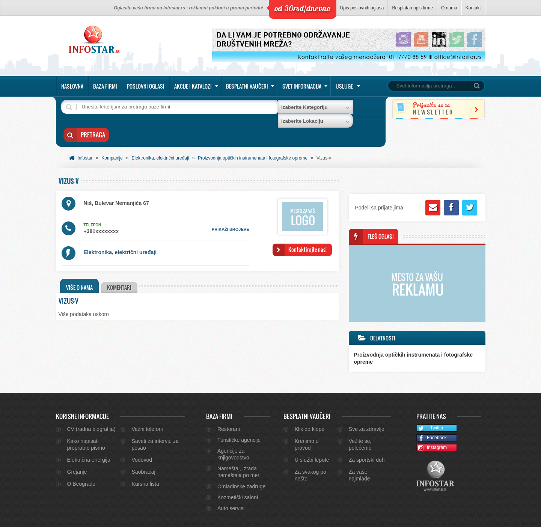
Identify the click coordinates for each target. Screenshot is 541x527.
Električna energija (88, 434)
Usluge (344, 86)
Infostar (85, 132)
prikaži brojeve (230, 204)
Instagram (432, 422)
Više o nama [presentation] (79, 262)
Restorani (228, 404)
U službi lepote (312, 434)
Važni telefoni (147, 404)
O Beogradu (81, 458)
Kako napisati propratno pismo (86, 419)
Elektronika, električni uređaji (160, 132)
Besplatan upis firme (412, 8)
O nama (449, 8)
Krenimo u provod (307, 419)
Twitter (430, 403)
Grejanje (77, 446)
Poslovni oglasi (145, 86)
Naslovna (72, 86)
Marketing (463, 518)
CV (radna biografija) (91, 404)
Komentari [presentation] (120, 262)
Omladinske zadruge (241, 461)
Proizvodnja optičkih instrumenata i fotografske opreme (252, 132)
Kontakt (473, 8)
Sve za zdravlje (366, 404)
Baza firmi (105, 86)
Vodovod (142, 434)
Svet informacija (301, 86)
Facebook (431, 413)
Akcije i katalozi (193, 86)
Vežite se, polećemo (360, 419)
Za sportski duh (367, 434)
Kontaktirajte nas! (307, 224)
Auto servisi (230, 483)
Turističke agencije (239, 414)
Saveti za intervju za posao (155, 419)
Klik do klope (309, 404)
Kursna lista (145, 458)
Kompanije (112, 132)
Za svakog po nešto (310, 449)
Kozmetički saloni (237, 472)
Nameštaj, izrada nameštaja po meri (239, 446)
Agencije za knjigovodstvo (233, 428)
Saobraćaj (143, 446)
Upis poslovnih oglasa (362, 8)
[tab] (79, 260)
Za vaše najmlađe (359, 449)
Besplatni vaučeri (247, 86)
